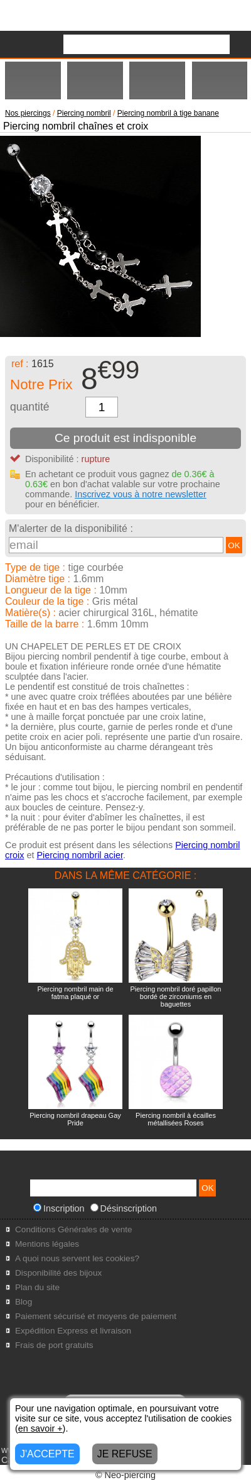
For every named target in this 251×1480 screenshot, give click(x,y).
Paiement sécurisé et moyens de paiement (95, 1316)
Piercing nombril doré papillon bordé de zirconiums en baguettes (176, 996)
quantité (30, 406)
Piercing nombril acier (79, 855)
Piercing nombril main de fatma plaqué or (75, 992)
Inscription (59, 1208)
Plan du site (37, 1287)
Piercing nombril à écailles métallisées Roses (176, 1119)
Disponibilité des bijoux (58, 1273)
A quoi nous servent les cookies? (77, 1258)
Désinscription (123, 1208)
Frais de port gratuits (54, 1345)
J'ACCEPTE (47, 1454)
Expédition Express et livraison (73, 1330)
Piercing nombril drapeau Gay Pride (75, 1119)
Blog (23, 1301)
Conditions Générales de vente (73, 1229)
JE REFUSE (124, 1454)
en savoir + (40, 1428)
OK (234, 545)
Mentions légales (47, 1244)
